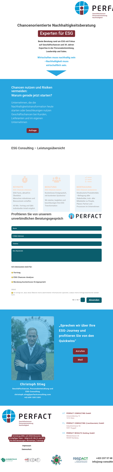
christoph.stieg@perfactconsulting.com (33, 394)
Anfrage (33, 130)
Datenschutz (27, 449)
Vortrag (15, 273)
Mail (80, 359)
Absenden (94, 300)
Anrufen (80, 351)
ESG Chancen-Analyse (22, 277)
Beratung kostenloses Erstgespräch (28, 282)
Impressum (26, 446)
